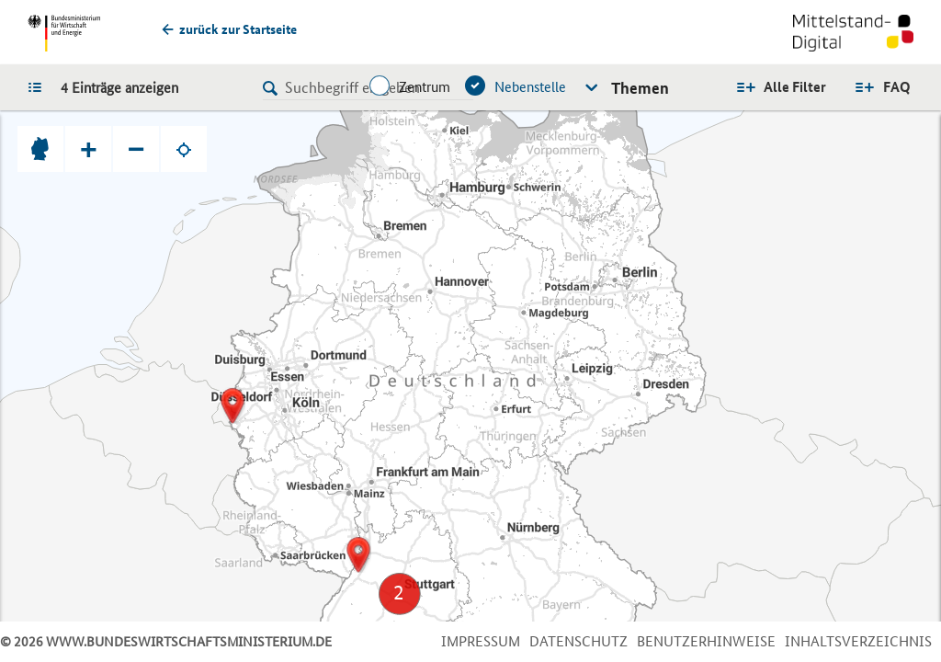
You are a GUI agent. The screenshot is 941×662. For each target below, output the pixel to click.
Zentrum (424, 87)
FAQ (897, 87)
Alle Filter (795, 87)
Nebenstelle (530, 87)
